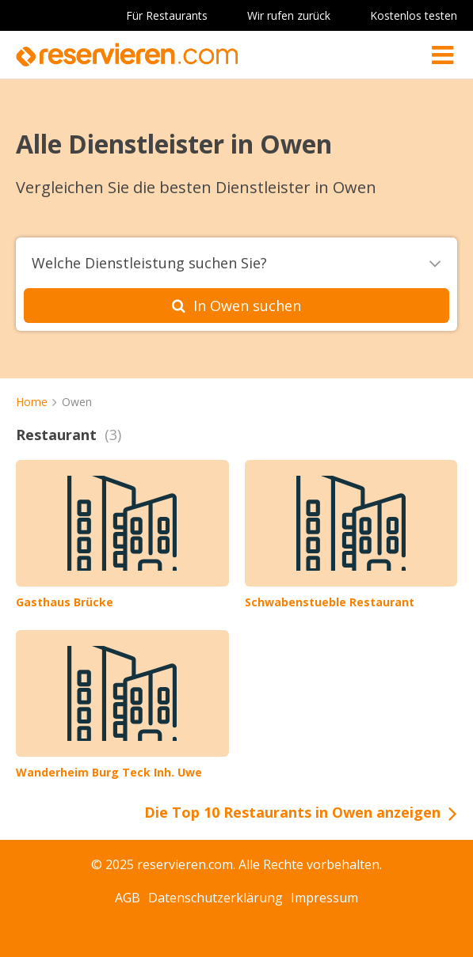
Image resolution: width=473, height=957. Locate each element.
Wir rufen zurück (288, 15)
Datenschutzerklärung (215, 897)
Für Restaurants (167, 15)
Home (32, 401)
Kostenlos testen (413, 15)
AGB (127, 897)
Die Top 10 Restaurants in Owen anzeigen (292, 812)
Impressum (324, 897)
